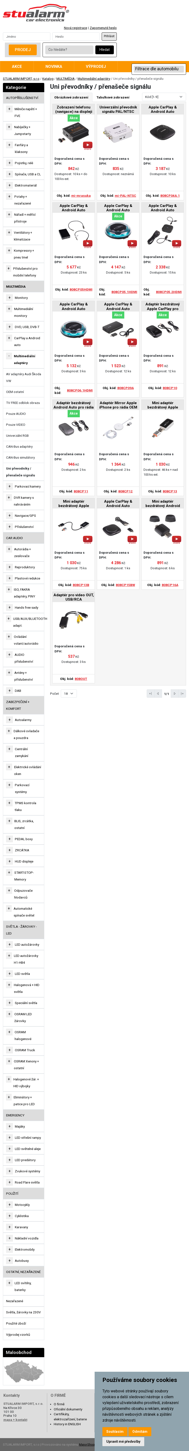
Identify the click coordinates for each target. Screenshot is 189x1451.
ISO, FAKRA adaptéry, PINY (24, 593)
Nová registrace (75, 28)
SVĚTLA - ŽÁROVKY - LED (21, 930)
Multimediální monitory (23, 312)
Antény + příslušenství (23, 676)
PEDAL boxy (24, 839)
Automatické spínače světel (24, 912)
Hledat (104, 50)
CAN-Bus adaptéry (19, 446)
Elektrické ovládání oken (27, 770)
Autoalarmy (23, 720)
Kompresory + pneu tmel (24, 254)
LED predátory (25, 1160)
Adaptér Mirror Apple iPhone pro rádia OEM (118, 405)
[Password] (76, 36)
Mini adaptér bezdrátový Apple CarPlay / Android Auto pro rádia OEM (163, 405)
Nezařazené (14, 1301)
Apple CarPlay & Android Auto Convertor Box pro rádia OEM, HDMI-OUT (73, 208)
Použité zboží (16, 1323)
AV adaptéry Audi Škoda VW (23, 377)
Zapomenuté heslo (103, 28)
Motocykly (22, 1205)
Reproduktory (25, 567)
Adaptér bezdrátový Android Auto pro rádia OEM (74, 405)
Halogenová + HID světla (26, 988)
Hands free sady (26, 607)
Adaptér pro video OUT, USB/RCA (74, 597)
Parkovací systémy (22, 788)
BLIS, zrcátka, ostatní (24, 824)
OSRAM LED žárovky (23, 1017)
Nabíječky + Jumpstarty (22, 130)
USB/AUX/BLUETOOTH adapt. (30, 622)
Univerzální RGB (17, 435)
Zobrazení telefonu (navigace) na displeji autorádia (73, 110)
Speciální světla (26, 1003)
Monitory (21, 298)
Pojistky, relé (24, 163)
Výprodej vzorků (18, 1334)
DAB (18, 691)
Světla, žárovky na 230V (23, 1312)
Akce (17, 66)
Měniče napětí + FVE (26, 112)
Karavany (21, 1227)
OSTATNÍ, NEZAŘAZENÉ (23, 1272)
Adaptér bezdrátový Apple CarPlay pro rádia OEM (162, 307)
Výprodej (96, 66)
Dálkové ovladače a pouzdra (26, 734)
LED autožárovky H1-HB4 (26, 959)
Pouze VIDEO (15, 425)
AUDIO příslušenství (24, 658)
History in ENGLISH (67, 1424)
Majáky (20, 1126)
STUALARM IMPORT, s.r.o (21, 78)
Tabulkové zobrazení (113, 97)
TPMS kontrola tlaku (25, 806)
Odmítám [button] (139, 1431)
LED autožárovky (27, 944)
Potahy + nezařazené (22, 200)
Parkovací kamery (28, 486)
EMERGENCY (15, 1115)
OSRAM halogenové (23, 1035)
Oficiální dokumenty (68, 1409)
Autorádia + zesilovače (22, 552)
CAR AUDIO (14, 538)
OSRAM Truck (25, 1050)
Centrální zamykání (21, 752)
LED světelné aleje (28, 1149)
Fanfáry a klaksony (21, 148)
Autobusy (22, 1261)
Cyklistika (22, 1216)
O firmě (59, 1404)
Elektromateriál (26, 185)
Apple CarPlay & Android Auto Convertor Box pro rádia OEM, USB (118, 307)
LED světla (22, 974)
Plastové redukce (27, 578)
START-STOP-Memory (24, 876)
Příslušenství (24, 527)
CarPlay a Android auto (27, 341)
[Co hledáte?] (69, 49)
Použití (12, 1193)
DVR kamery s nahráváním (24, 501)
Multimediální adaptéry (94, 78)
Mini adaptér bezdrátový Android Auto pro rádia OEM (162, 504)
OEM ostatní (15, 392)
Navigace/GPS (25, 515)
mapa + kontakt (15, 1420)
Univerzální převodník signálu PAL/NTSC (118, 109)
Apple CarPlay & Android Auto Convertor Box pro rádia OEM (162, 110)
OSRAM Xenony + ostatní (26, 1064)
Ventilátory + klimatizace (23, 236)
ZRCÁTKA (22, 850)
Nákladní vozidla (26, 1238)
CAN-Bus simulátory (20, 457)
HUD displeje (24, 861)
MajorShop (87, 1444)
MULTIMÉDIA (65, 78)
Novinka (53, 66)
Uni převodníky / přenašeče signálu (20, 471)
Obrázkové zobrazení (71, 97)
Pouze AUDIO (16, 414)
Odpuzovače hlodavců (23, 894)
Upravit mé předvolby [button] (123, 1441)
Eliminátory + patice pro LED (24, 1100)
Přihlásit (109, 36)
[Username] (26, 36)
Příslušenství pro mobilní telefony (25, 272)
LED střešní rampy (28, 1137)
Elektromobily (25, 1249)
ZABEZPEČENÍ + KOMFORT (17, 705)
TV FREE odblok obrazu (23, 403)
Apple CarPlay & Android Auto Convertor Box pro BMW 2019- (118, 504)
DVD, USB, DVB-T (27, 327)
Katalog (48, 78)
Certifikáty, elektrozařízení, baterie (70, 1416)
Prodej (23, 49)
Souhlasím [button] (115, 1431)
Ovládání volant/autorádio (26, 640)
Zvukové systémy (27, 1171)
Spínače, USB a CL (28, 174)
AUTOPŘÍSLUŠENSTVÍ (22, 98)
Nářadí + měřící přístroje (25, 218)
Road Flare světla (27, 1182)
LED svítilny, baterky (23, 1286)
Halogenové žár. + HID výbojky (26, 1082)
